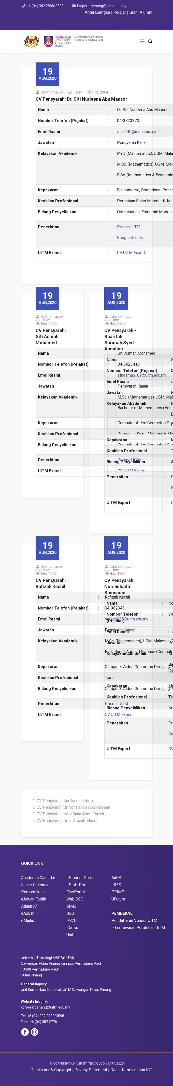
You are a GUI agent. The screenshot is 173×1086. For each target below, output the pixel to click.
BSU (70, 913)
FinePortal (75, 892)
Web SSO (74, 899)
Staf (132, 12)
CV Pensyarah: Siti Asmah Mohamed (51, 336)
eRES (116, 884)
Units (71, 934)
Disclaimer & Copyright (51, 1069)
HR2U (71, 920)
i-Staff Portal (78, 884)
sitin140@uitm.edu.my (136, 131)
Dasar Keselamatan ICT (131, 1069)
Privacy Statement (91, 1069)
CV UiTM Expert (131, 252)
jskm (78, 92)
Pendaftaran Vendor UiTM (134, 920)
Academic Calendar (38, 877)
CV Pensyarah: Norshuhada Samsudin (119, 586)
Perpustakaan (33, 892)
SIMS (71, 906)
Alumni (146, 12)
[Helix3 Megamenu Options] (142, 41)
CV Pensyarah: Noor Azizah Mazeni (68, 820)
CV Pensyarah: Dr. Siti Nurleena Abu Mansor (81, 99)
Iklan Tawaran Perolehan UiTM (138, 927)
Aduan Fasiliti (35, 899)
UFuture (118, 899)
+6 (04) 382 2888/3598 (45, 6)
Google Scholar (130, 237)
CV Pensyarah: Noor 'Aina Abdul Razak (70, 814)
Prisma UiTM (128, 226)
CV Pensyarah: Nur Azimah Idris (65, 800)
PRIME (117, 892)
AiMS (116, 877)
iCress (72, 927)
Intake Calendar (35, 884)
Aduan (29, 913)
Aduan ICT (30, 906)
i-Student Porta (79, 877)
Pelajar (119, 12)
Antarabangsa (97, 12)
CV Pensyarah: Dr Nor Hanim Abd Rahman (73, 807)
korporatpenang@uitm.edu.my (101, 6)
